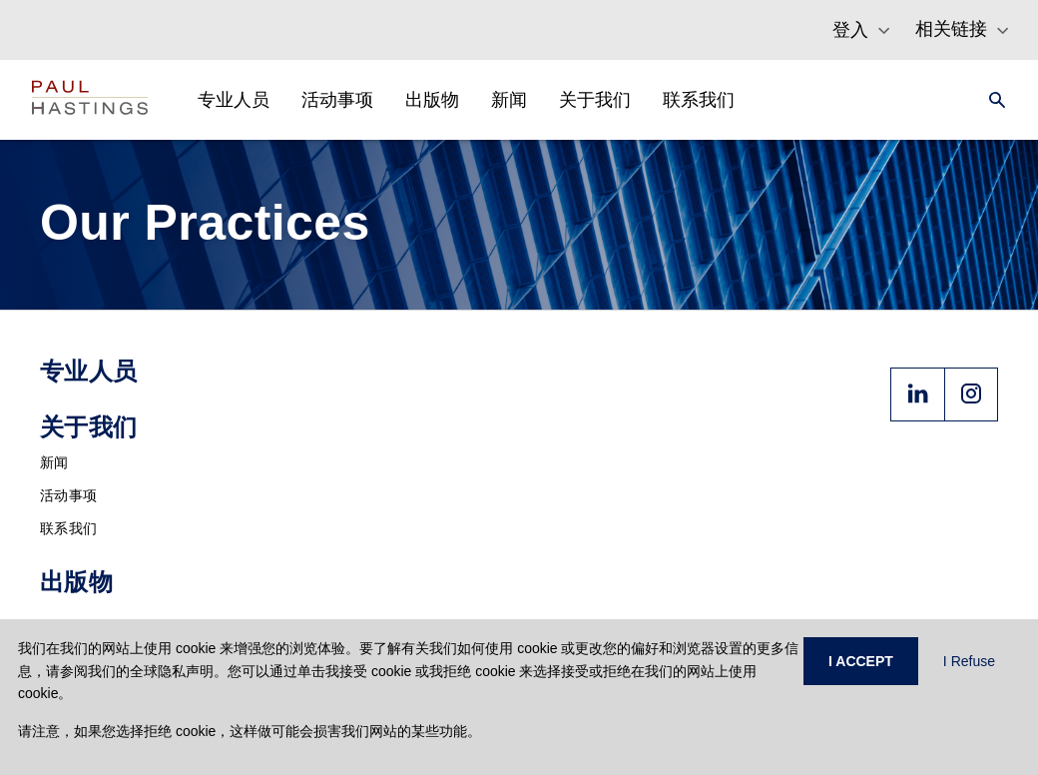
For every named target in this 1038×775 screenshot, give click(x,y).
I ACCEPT (860, 661)
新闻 (54, 462)
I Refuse (969, 661)
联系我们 (68, 528)
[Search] (991, 100)
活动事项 (68, 495)
